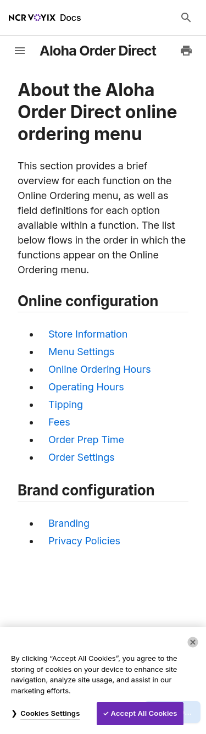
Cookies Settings (50, 713)
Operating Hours (86, 387)
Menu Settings (81, 351)
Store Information (87, 334)
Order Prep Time (86, 439)
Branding (69, 523)
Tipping (65, 404)
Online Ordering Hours (99, 369)
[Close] (193, 642)
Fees (59, 422)
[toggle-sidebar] (20, 51)
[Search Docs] (186, 18)
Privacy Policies (84, 541)
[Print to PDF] (186, 51)
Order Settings (81, 457)
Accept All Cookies (144, 713)
